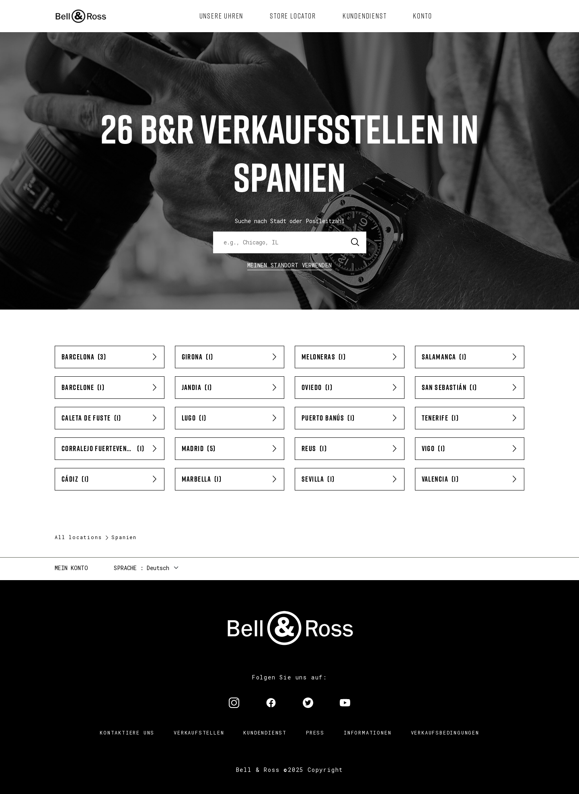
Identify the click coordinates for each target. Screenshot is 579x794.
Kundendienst (265, 732)
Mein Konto (71, 568)
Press (315, 732)
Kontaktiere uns (127, 732)
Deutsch (158, 568)
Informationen (367, 732)
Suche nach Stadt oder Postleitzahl (290, 221)
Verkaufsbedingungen (445, 732)
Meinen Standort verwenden (289, 265)
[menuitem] (221, 16)
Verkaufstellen (199, 732)
